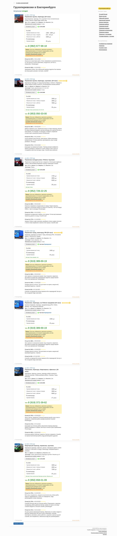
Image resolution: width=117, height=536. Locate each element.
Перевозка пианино (104, 28)
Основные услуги (30, 26)
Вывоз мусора (102, 16)
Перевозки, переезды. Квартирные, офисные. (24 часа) (41, 370)
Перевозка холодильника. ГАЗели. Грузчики (40, 160)
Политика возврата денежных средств (99, 532)
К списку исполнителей (22, 3)
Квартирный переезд (104, 20)
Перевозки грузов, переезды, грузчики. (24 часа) (43, 81)
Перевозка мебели (104, 24)
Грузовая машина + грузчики (106, 36)
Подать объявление (103, 531)
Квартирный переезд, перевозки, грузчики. (39, 445)
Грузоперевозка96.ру (104, 8)
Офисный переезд (104, 18)
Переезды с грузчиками (105, 34)
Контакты (105, 534)
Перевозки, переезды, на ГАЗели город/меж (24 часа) (43, 303)
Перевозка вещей (103, 26)
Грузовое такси (103, 47)
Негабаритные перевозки (105, 43)
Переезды (101, 45)
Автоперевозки (103, 49)
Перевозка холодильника (105, 30)
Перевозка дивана (104, 32)
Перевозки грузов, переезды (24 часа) (38, 16)
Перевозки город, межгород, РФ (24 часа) (43, 233)
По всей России (103, 14)
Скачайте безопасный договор (34, 54)
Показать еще (17, 523)
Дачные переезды (103, 22)
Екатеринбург (19, 74)
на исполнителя (34, 55)
